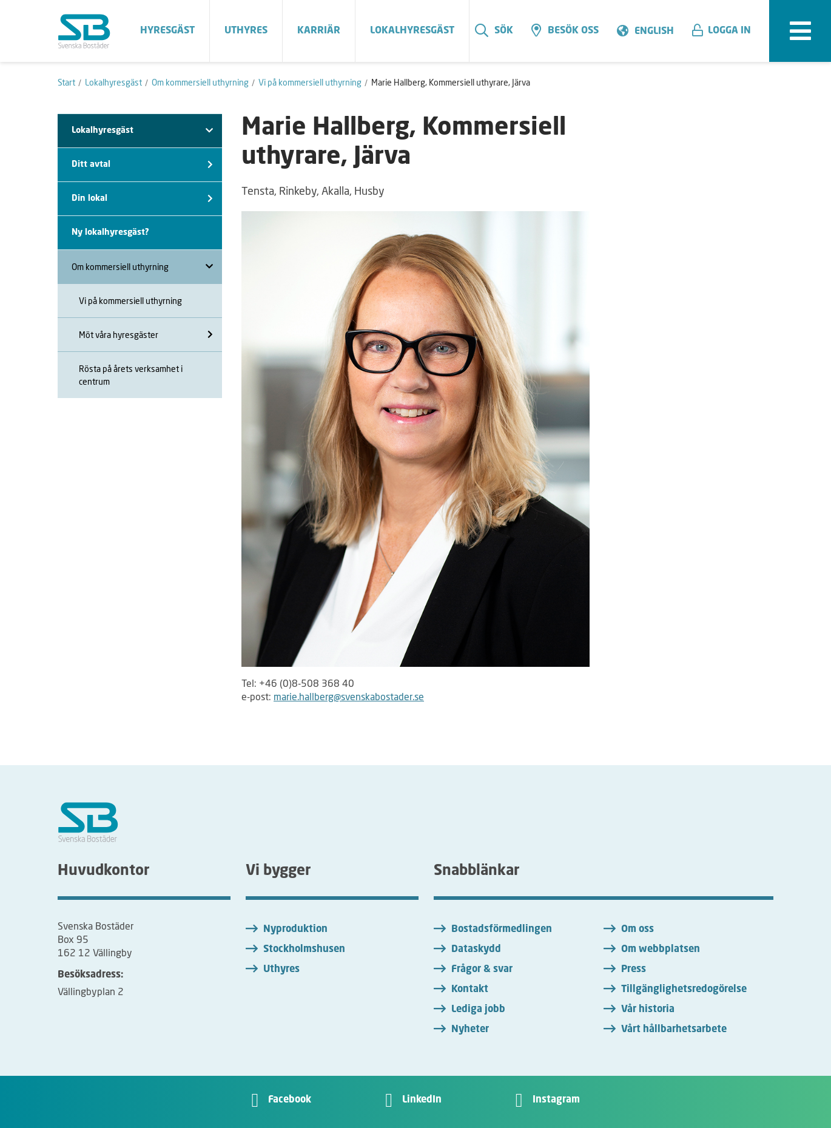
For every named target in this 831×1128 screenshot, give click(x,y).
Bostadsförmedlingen (501, 929)
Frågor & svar (482, 969)
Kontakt (469, 990)
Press (633, 969)
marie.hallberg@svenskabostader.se (349, 696)
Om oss (637, 929)
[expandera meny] (800, 31)
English (654, 31)
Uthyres (281, 969)
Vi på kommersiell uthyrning (130, 301)
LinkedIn (422, 1100)
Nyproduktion (295, 929)
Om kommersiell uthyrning (142, 267)
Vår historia (648, 1010)
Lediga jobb (478, 1010)
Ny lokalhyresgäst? (110, 232)
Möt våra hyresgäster (146, 334)
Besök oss (565, 30)
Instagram (556, 1100)
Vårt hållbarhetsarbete (674, 1030)
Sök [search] (494, 30)
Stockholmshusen (304, 949)
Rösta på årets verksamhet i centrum (131, 375)
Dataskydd (476, 949)
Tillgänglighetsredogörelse (684, 990)
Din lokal (142, 198)
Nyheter (470, 1030)
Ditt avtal (142, 164)
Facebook (289, 1100)
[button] (726, 31)
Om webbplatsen (660, 949)
